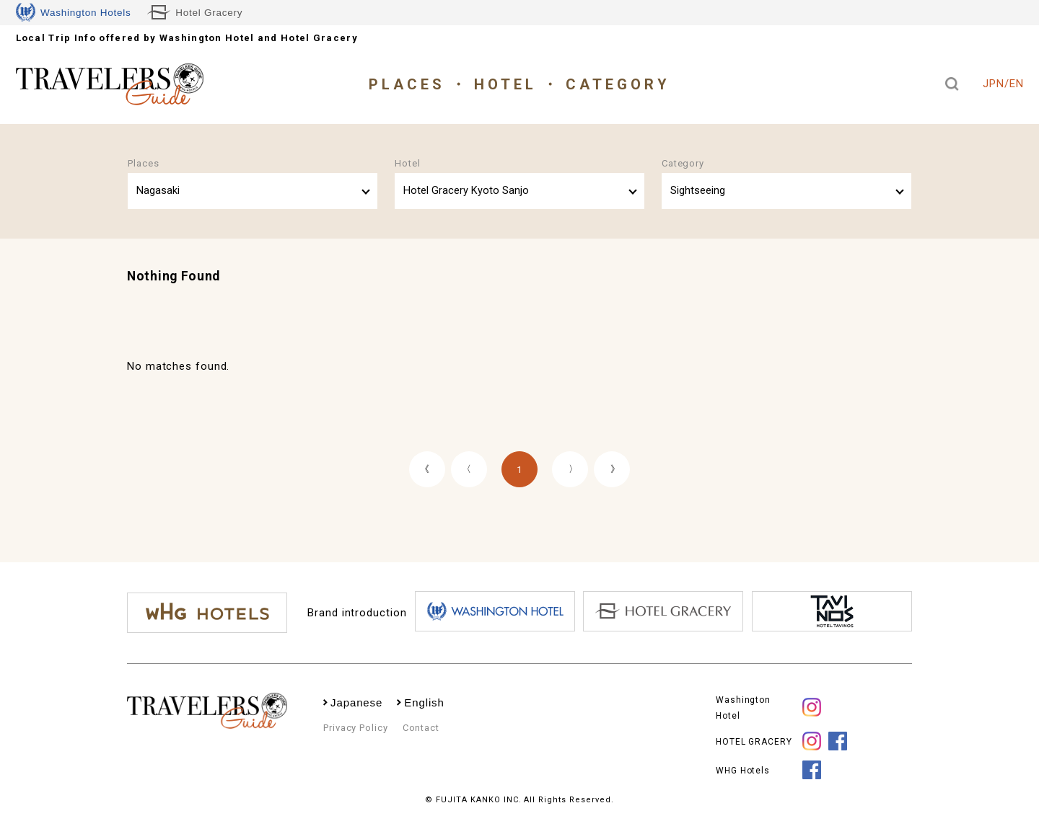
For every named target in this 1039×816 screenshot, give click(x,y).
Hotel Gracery (194, 12)
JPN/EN (1003, 83)
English (424, 702)
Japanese (356, 702)
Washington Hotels (73, 12)
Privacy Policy (355, 727)
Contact (421, 727)
